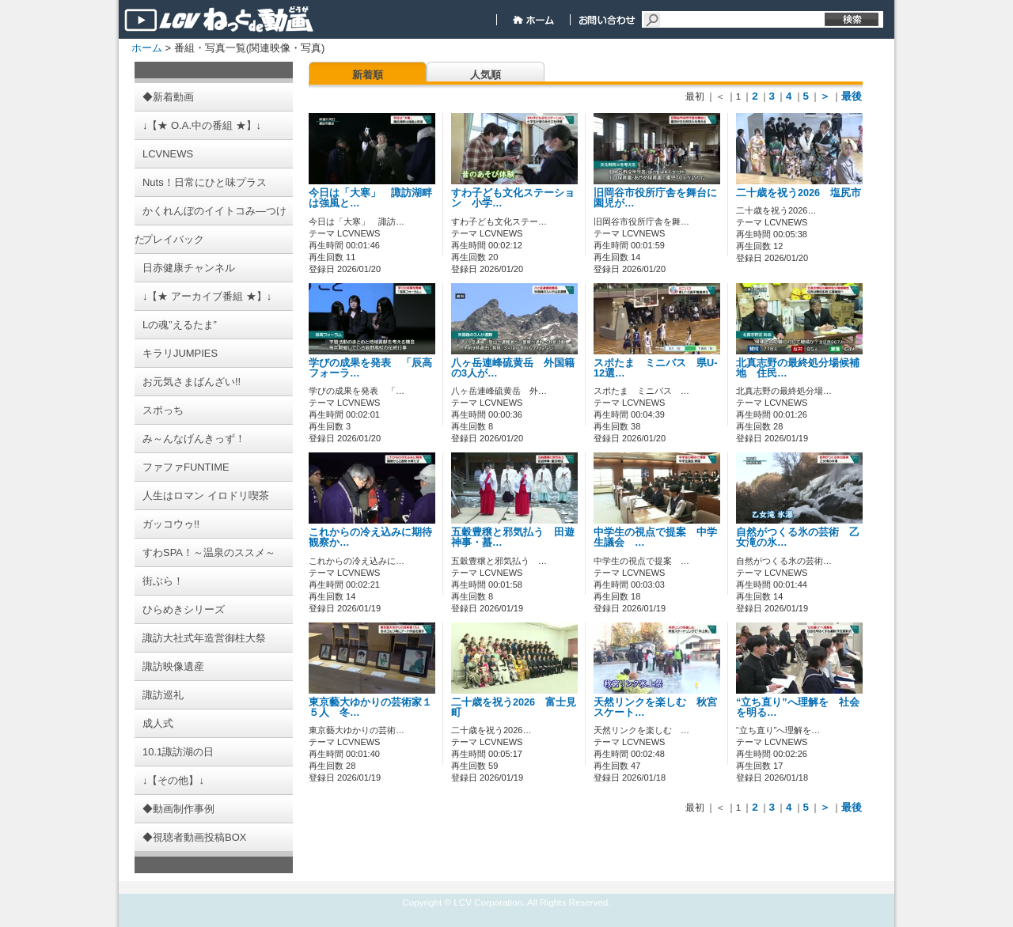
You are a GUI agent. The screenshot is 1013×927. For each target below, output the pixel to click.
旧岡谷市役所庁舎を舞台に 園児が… (660, 198)
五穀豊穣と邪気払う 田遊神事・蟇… (513, 537)
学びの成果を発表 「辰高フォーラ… (370, 368)
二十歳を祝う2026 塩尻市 (809, 193)
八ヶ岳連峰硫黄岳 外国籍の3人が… (513, 368)
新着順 (367, 75)
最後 (851, 96)
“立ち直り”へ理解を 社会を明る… (797, 707)
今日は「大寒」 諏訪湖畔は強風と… (370, 198)
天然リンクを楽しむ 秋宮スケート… (655, 707)
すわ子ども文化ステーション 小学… (513, 198)
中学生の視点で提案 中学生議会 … (655, 537)
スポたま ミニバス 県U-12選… (655, 368)
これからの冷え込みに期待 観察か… (375, 537)
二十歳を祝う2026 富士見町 (513, 707)
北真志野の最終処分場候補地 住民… (797, 368)
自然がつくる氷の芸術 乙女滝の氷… (797, 537)
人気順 (485, 75)
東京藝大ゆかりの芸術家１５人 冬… (370, 707)
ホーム (146, 48)
